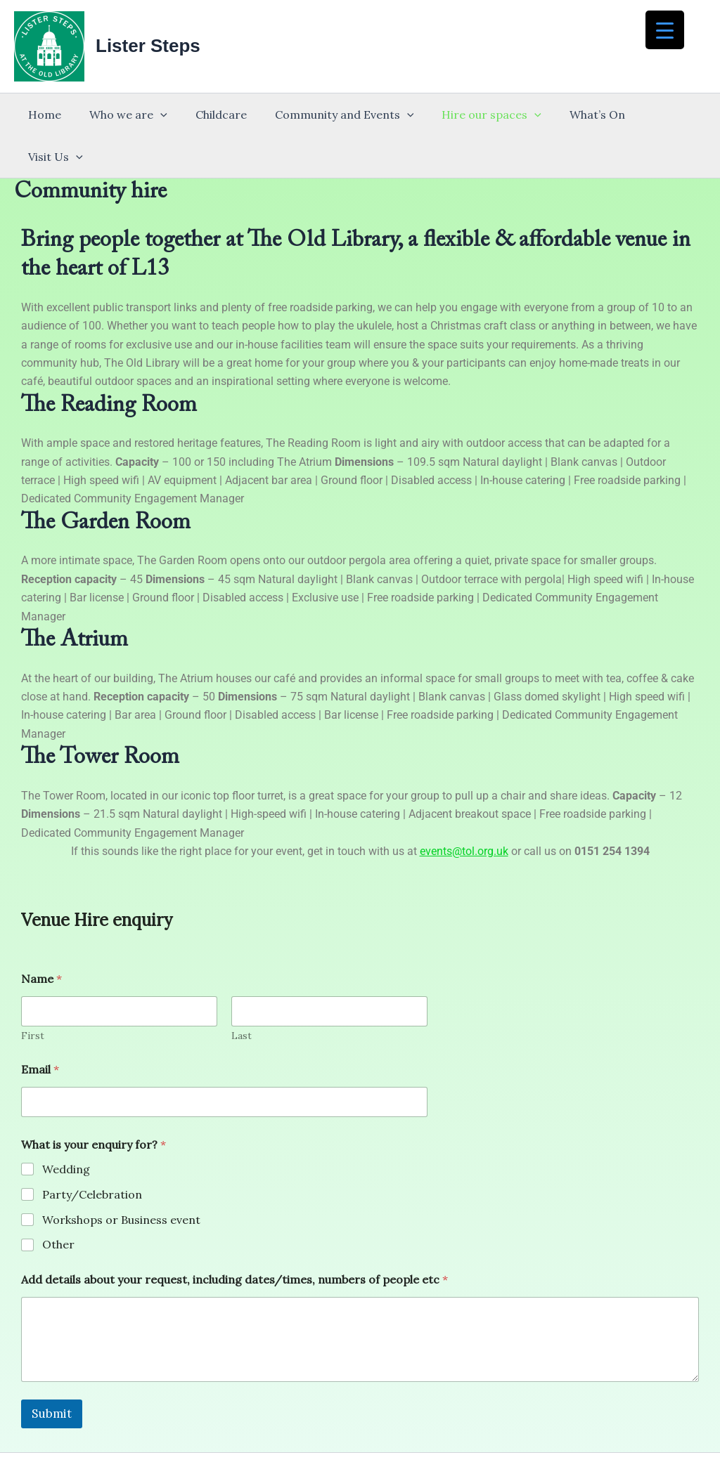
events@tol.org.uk (464, 809)
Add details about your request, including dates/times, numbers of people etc (234, 1237)
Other (58, 1202)
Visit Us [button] (656, 114)
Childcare (218, 114)
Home (53, 114)
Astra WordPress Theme (479, 1446)
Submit (52, 1371)
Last (241, 994)
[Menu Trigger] (664, 30)
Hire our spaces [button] (478, 114)
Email (40, 1027)
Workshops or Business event (121, 1177)
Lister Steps (148, 45)
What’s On (578, 114)
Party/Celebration (92, 1152)
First (32, 994)
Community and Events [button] (336, 114)
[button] (164, 114)
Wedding (66, 1127)
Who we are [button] (132, 114)
